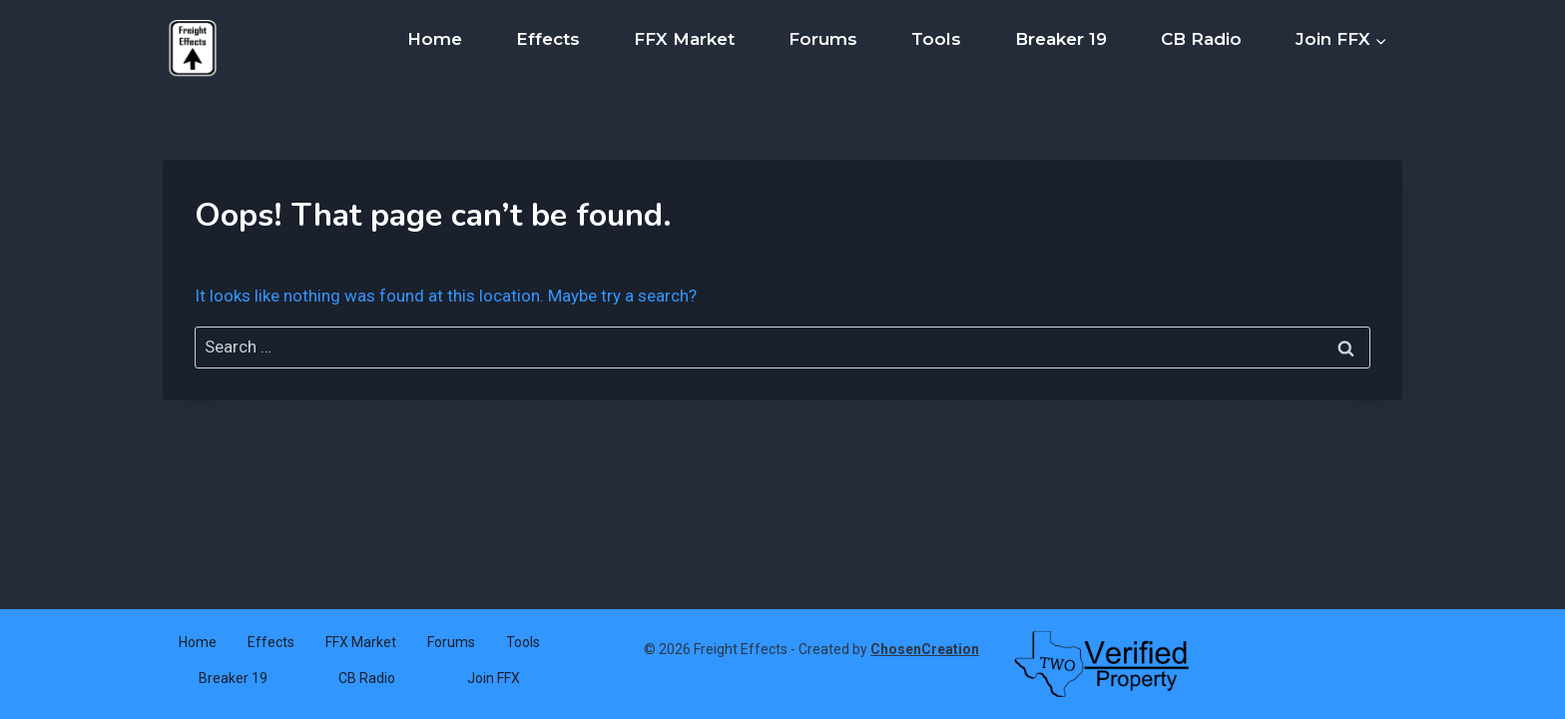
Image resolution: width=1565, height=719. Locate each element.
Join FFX (493, 678)
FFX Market (684, 39)
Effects (548, 39)
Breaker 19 (1061, 39)
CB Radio (1201, 39)
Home (434, 39)
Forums (822, 39)
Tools (936, 39)
